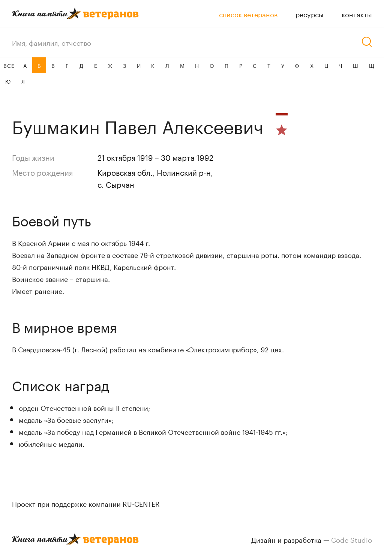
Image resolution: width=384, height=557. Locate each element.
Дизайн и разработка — (311, 539)
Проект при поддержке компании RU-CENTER (86, 503)
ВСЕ (8, 65)
